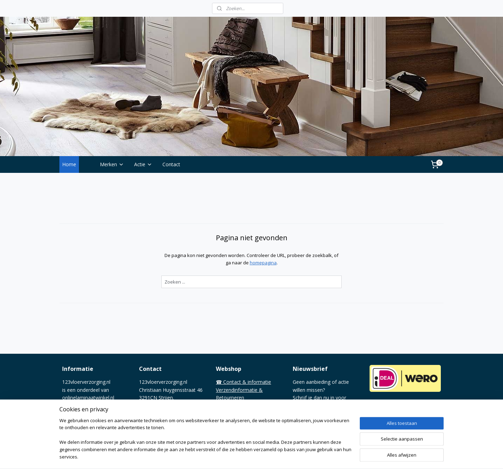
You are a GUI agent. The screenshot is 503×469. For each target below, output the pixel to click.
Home (69, 164)
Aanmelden (310, 421)
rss (247, 456)
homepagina (262, 262)
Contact (171, 164)
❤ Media (225, 429)
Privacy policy (231, 413)
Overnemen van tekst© (242, 421)
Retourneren (230, 397)
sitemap (232, 456)
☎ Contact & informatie (243, 382)
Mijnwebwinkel (335, 456)
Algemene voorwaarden (243, 405)
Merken (112, 164)
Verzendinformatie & (239, 390)
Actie (143, 164)
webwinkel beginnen (273, 456)
